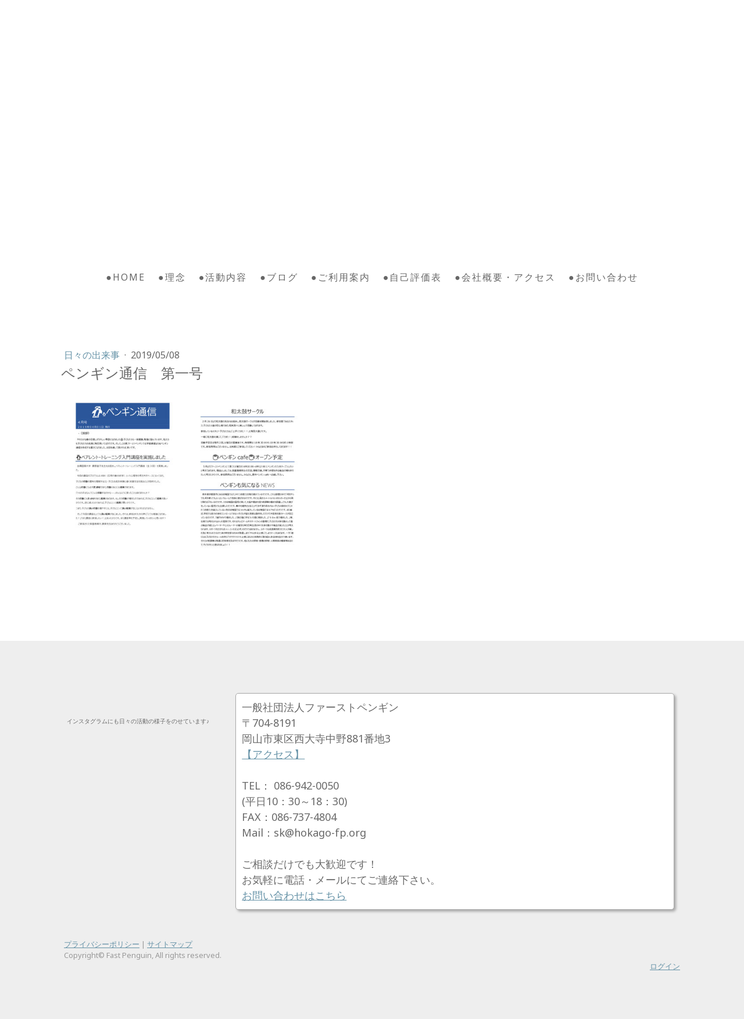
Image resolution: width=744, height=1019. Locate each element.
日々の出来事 (93, 355)
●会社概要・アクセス (505, 277)
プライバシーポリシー (102, 944)
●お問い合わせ (603, 277)
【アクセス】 (273, 754)
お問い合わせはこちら (294, 895)
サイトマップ (169, 944)
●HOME (125, 277)
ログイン (665, 966)
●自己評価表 (412, 277)
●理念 (172, 277)
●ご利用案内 (340, 277)
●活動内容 (223, 277)
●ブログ (279, 277)
